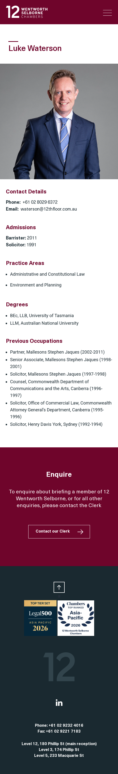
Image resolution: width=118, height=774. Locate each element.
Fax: (42, 732)
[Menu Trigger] (107, 13)
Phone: (42, 726)
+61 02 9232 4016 (66, 726)
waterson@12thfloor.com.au (49, 209)
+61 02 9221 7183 (63, 732)
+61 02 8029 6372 (40, 202)
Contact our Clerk (53, 532)
